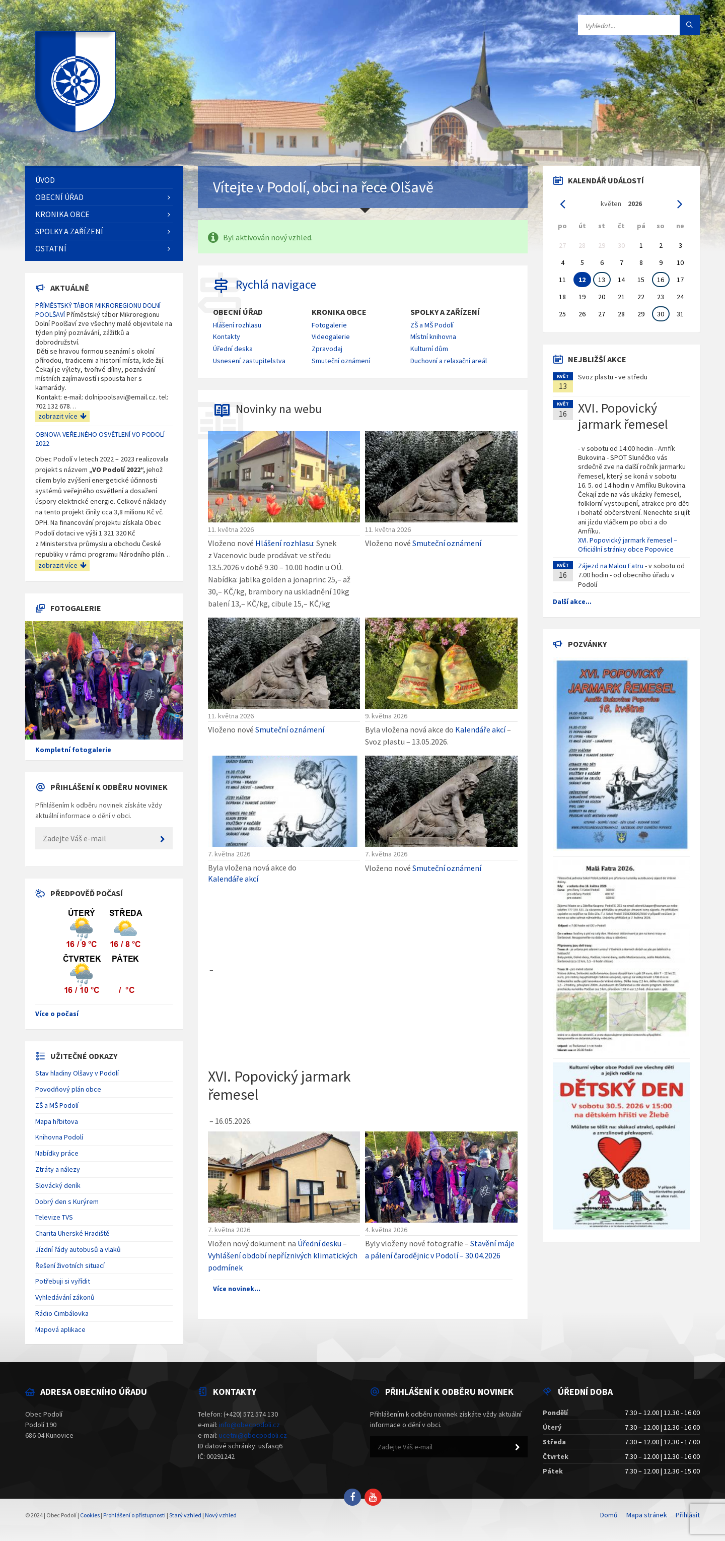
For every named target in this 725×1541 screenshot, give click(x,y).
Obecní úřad (238, 312)
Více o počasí (57, 1013)
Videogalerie (331, 336)
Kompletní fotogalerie (73, 749)
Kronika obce (339, 312)
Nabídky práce (57, 1153)
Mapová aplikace (60, 1329)
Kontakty (226, 336)
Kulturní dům (429, 348)
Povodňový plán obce (68, 1089)
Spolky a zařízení (445, 312)
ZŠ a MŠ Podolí (432, 324)
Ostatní (50, 248)
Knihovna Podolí (59, 1137)
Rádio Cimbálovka (62, 1313)
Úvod (45, 180)
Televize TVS (54, 1217)
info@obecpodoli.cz (249, 1424)
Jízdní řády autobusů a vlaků (78, 1249)
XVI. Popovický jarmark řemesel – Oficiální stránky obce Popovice (627, 544)
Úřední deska (233, 348)
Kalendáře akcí (480, 729)
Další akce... (572, 601)
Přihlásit (688, 1514)
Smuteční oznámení (341, 360)
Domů (609, 1514)
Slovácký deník (58, 1185)
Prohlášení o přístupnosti (134, 1515)
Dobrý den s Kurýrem (67, 1201)
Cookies (90, 1515)
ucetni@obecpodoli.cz (253, 1435)
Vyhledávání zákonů (65, 1297)
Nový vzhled (221, 1515)
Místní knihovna (433, 336)
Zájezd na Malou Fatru (610, 565)
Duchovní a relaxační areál (448, 360)
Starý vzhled (185, 1515)
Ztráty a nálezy (57, 1169)
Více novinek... (236, 1288)
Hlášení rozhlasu (237, 324)
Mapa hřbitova (56, 1121)
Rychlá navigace (276, 284)
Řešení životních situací (70, 1265)
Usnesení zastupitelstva (249, 360)
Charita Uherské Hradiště (72, 1233)
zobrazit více (62, 416)
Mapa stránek (646, 1514)
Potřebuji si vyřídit (62, 1281)
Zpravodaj (327, 348)
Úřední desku (319, 1243)
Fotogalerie (329, 324)
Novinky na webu (279, 409)
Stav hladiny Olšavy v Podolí (77, 1073)
